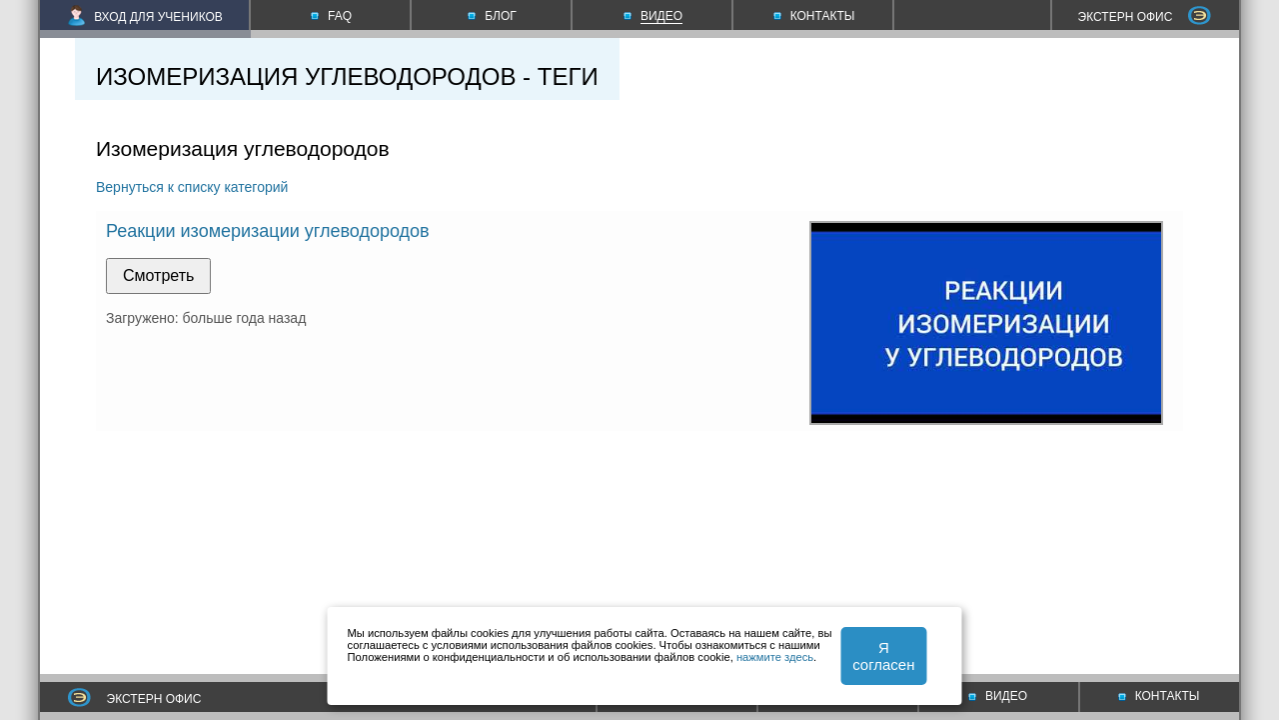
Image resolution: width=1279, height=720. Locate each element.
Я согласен (883, 656)
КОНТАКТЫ (1159, 696)
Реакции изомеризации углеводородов (268, 231)
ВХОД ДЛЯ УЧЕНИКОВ (145, 17)
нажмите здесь (774, 657)
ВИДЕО (997, 696)
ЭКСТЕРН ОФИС (1145, 17)
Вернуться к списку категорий (192, 187)
